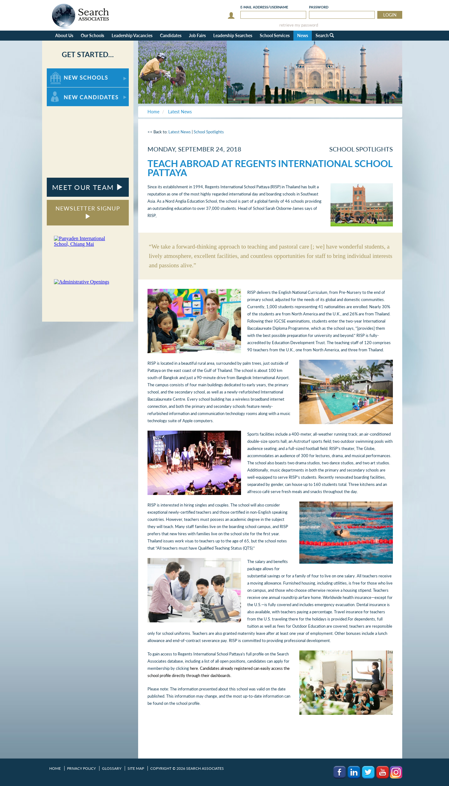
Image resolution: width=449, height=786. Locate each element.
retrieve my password (298, 25)
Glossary (111, 768)
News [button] (302, 35)
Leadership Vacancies (132, 35)
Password (318, 7)
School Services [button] (275, 35)
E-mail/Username (264, 7)
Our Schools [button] (92, 35)
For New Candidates (66, 90)
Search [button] (325, 35)
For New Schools (63, 71)
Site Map (136, 768)
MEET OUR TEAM (87, 187)
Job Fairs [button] (197, 35)
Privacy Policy (81, 768)
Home (55, 768)
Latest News (179, 131)
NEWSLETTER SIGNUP (88, 212)
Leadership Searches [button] (232, 35)
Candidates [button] (170, 35)
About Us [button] (64, 35)
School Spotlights (209, 131)
